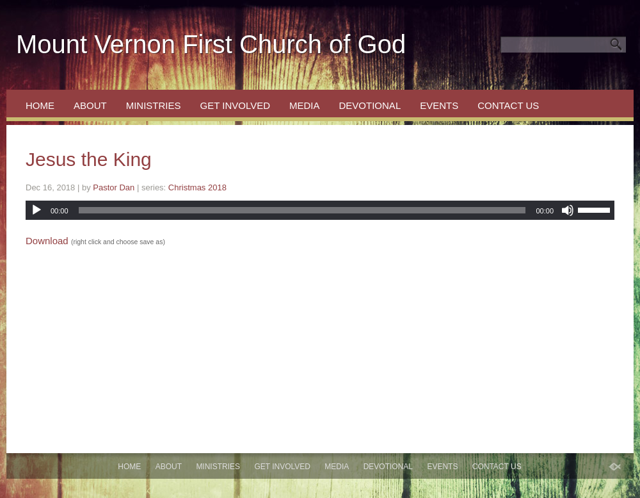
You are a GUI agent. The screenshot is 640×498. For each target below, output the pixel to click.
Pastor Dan (113, 187)
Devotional (370, 105)
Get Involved (235, 105)
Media (304, 105)
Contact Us (508, 105)
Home (40, 105)
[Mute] (567, 210)
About (90, 105)
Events (439, 105)
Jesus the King (89, 159)
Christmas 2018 (197, 187)
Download (47, 240)
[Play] (36, 210)
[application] (320, 210)
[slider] (302, 210)
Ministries (153, 105)
